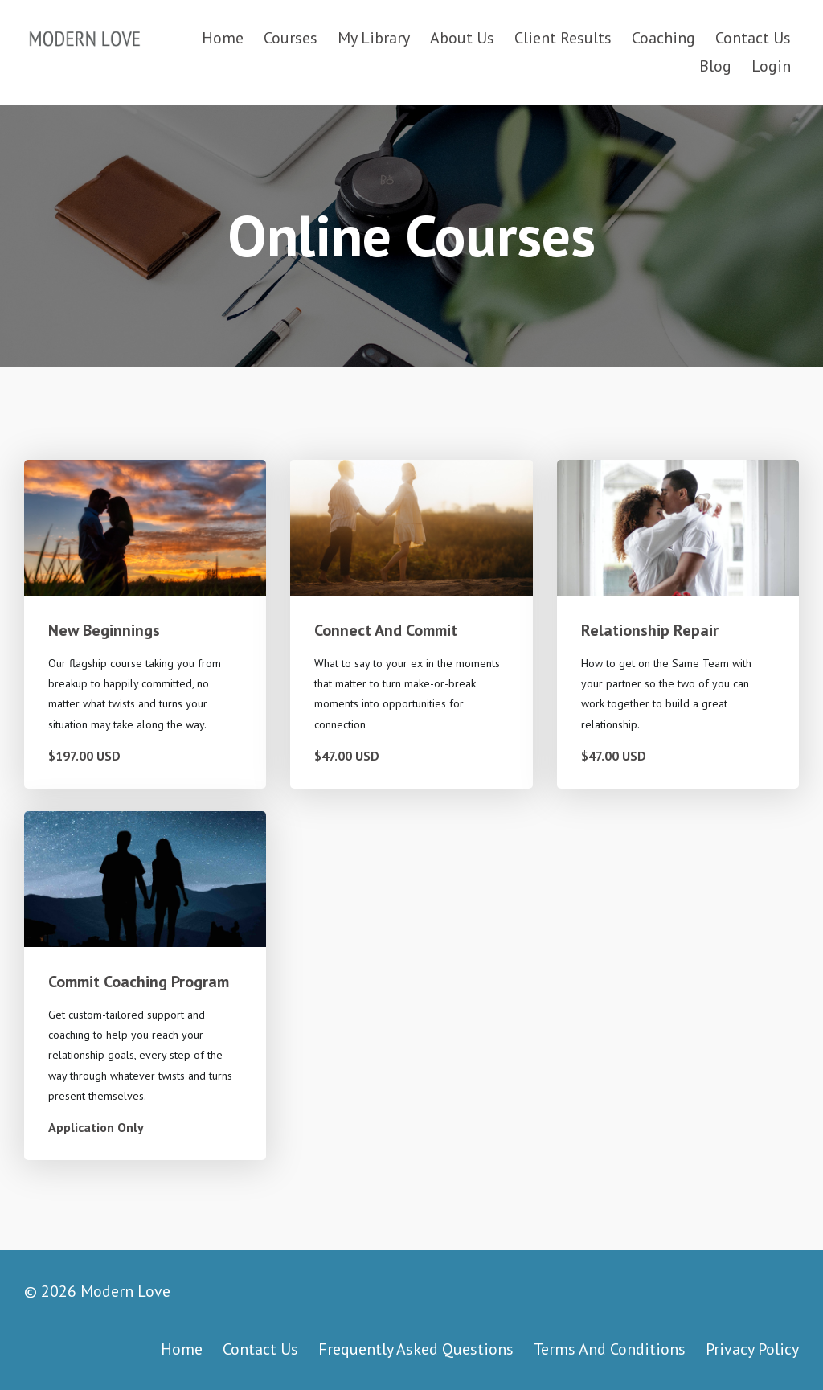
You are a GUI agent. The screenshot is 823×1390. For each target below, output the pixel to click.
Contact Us (753, 37)
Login (771, 65)
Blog (715, 65)
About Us (462, 37)
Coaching (663, 37)
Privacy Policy (752, 1349)
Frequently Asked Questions (416, 1349)
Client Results (563, 37)
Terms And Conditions (610, 1349)
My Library (374, 37)
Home (223, 37)
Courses (290, 37)
